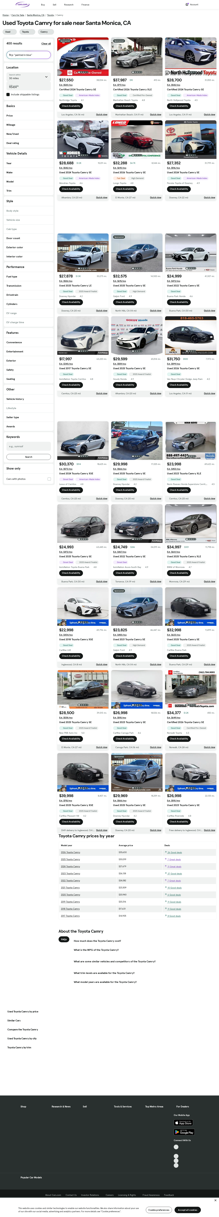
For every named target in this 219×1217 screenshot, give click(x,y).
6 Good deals (172, 894)
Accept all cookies (187, 1209)
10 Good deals (173, 887)
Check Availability (71, 106)
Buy (43, 4)
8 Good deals (172, 916)
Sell (54, 4)
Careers (110, 1195)
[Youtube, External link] (176, 1156)
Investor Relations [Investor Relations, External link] (91, 1195)
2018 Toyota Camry (70, 908)
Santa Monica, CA (35, 15)
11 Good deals (172, 901)
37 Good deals (173, 873)
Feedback (169, 1195)
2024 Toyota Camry (70, 866)
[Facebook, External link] (176, 1151)
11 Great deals (172, 866)
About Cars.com (53, 1195)
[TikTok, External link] (176, 1147)
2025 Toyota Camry (70, 859)
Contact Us (71, 1195)
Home (6, 15)
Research (68, 4)
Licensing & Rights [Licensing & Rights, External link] (128, 1195)
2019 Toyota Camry (70, 901)
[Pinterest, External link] (176, 1165)
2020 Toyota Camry (70, 894)
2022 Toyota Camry (70, 880)
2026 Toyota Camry (70, 852)
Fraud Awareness (151, 1195)
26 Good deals (173, 852)
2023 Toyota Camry (70, 873)
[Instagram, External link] (176, 1160)
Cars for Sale (17, 15)
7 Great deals (172, 859)
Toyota (50, 15)
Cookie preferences (158, 1209)
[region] (109, 1207)
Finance (85, 4)
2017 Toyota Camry (70, 915)
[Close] (215, 1200)
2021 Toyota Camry (70, 887)
